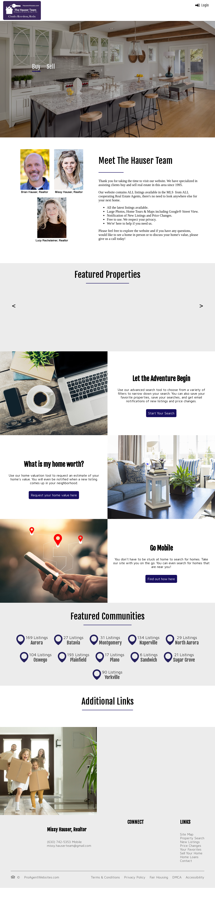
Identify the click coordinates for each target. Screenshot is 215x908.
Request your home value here (54, 495)
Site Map (186, 834)
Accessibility (195, 877)
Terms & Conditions (105, 877)
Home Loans (189, 857)
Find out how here (161, 579)
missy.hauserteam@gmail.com (69, 845)
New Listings (190, 842)
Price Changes (190, 845)
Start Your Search (161, 413)
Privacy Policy (134, 877)
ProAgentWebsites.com (41, 877)
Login (202, 5)
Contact (186, 861)
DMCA (176, 877)
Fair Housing (159, 877)
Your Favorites (190, 849)
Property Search (192, 838)
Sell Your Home (191, 853)
